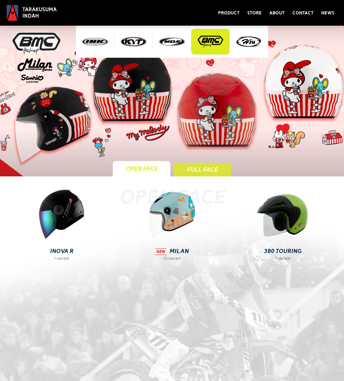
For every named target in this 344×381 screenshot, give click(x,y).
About (277, 13)
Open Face (142, 168)
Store (254, 13)
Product (229, 13)
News (327, 13)
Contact (303, 13)
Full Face (202, 169)
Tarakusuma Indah (39, 13)
